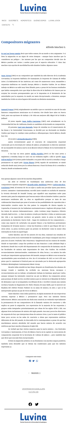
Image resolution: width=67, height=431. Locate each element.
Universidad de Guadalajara (33, 389)
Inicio (4, 20)
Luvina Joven (54, 20)
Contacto (6, 25)
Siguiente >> (36, 373)
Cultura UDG (33, 392)
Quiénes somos (40, 20)
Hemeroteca (26, 20)
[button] (13, 25)
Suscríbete (13, 20)
